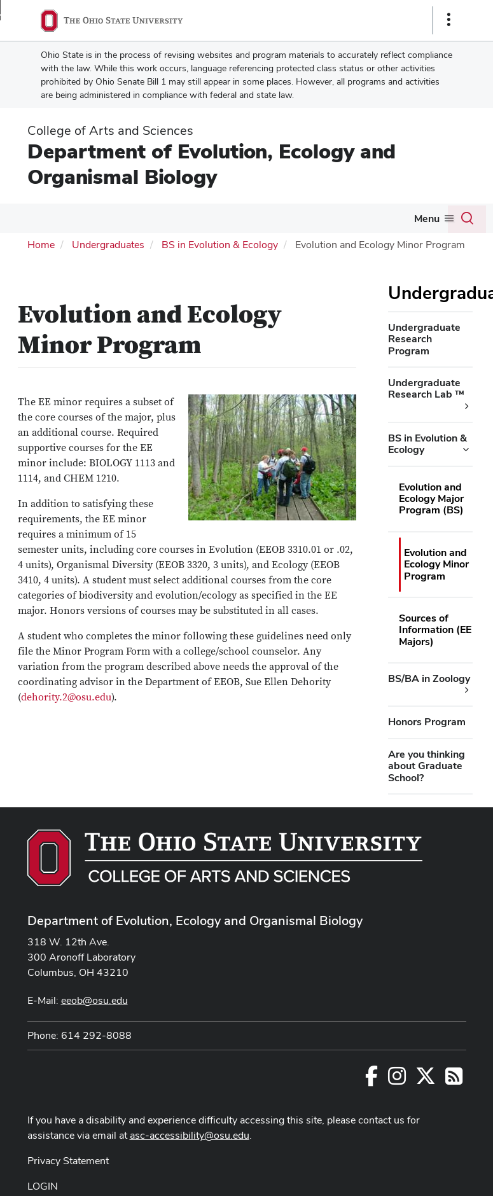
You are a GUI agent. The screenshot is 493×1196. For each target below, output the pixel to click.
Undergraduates (108, 244)
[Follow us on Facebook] (371, 1080)
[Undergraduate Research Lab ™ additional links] (467, 406)
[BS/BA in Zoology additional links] (467, 690)
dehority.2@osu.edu (66, 697)
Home (41, 244)
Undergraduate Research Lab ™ (426, 388)
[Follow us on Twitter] (425, 1080)
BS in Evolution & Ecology (220, 244)
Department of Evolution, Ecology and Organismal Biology (211, 164)
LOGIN (42, 1186)
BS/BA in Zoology (429, 678)
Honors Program (427, 721)
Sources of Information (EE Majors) (435, 629)
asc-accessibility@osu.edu (189, 1135)
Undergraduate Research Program (424, 339)
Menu (427, 218)
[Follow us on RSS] (453, 1080)
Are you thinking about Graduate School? (426, 766)
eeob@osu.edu (94, 1000)
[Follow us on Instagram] (397, 1080)
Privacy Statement (68, 1160)
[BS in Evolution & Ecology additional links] (466, 449)
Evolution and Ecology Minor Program (436, 564)
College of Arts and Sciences (110, 130)
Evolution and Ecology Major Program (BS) (431, 498)
